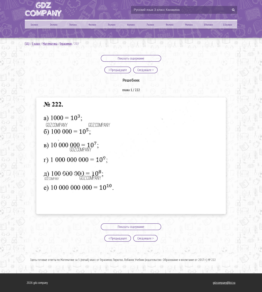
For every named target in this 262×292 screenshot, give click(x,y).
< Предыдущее (117, 70)
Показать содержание (131, 58)
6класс (131, 24)
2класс (53, 24)
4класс (92, 24)
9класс (189, 24)
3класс (73, 24)
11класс (227, 24)
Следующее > (145, 70)
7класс (150, 24)
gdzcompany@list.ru (224, 283)
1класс (34, 24)
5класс (112, 24)
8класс (169, 24)
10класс (208, 24)
